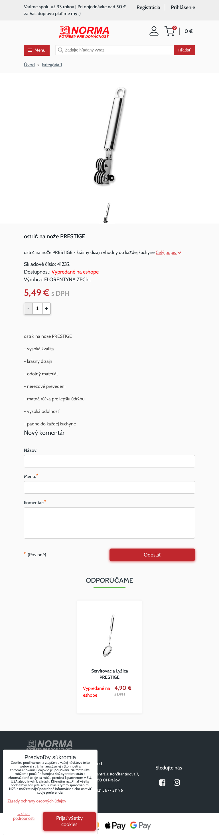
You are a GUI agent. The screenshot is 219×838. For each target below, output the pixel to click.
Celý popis (169, 252)
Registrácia (148, 7)
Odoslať (152, 555)
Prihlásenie (183, 7)
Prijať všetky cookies (69, 821)
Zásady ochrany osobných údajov (36, 801)
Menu (36, 50)
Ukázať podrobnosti (24, 816)
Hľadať (184, 50)
